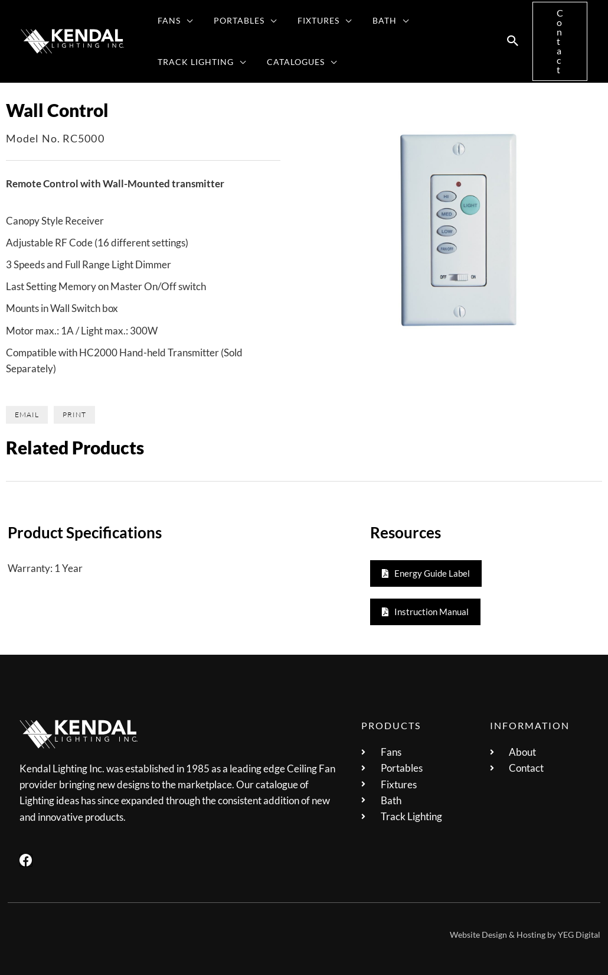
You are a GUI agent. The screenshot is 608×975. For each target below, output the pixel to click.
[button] (513, 41)
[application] (185, 20)
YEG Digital (579, 935)
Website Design (478, 935)
